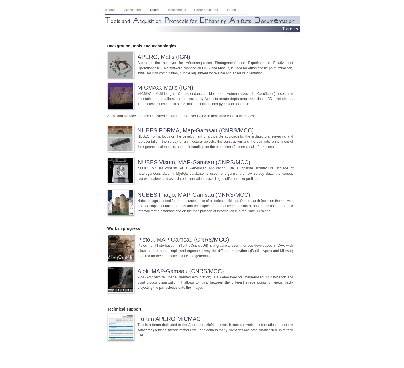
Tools (155, 10)
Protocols (177, 10)
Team (231, 10)
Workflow (133, 10)
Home (111, 10)
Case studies (206, 10)
